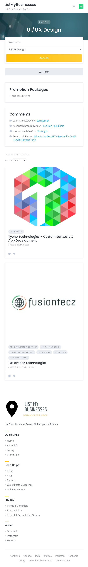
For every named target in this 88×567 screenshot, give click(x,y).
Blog (9, 475)
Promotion (13, 454)
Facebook (12, 531)
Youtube (11, 540)
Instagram (12, 535)
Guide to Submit (16, 489)
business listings (21, 96)
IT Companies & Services (21, 352)
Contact (11, 480)
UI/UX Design (16, 231)
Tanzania (73, 555)
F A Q (10, 470)
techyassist (43, 120)
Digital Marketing (50, 347)
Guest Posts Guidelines (20, 484)
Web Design (60, 352)
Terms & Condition (17, 505)
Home (10, 440)
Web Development (19, 357)
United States (63, 560)
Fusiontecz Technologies (27, 363)
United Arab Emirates (40, 560)
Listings (11, 450)
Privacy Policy (14, 510)
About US (12, 445)
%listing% (42, 131)
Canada (27, 555)
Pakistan (60, 555)
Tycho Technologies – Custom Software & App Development (41, 239)
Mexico (48, 555)
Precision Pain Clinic (53, 125)
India (38, 555)
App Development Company (23, 347)
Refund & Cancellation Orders (23, 515)
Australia (15, 555)
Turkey (21, 560)
